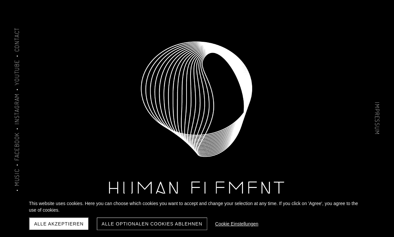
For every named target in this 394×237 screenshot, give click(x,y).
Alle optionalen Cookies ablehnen (152, 223)
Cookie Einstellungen (236, 223)
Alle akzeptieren (59, 223)
